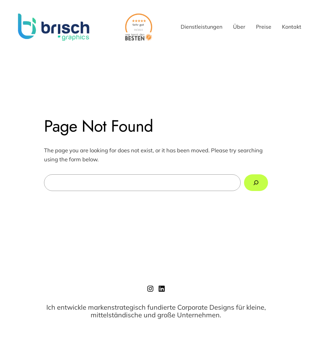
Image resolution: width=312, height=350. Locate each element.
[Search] (256, 182)
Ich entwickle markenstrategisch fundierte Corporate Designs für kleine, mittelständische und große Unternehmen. (156, 311)
